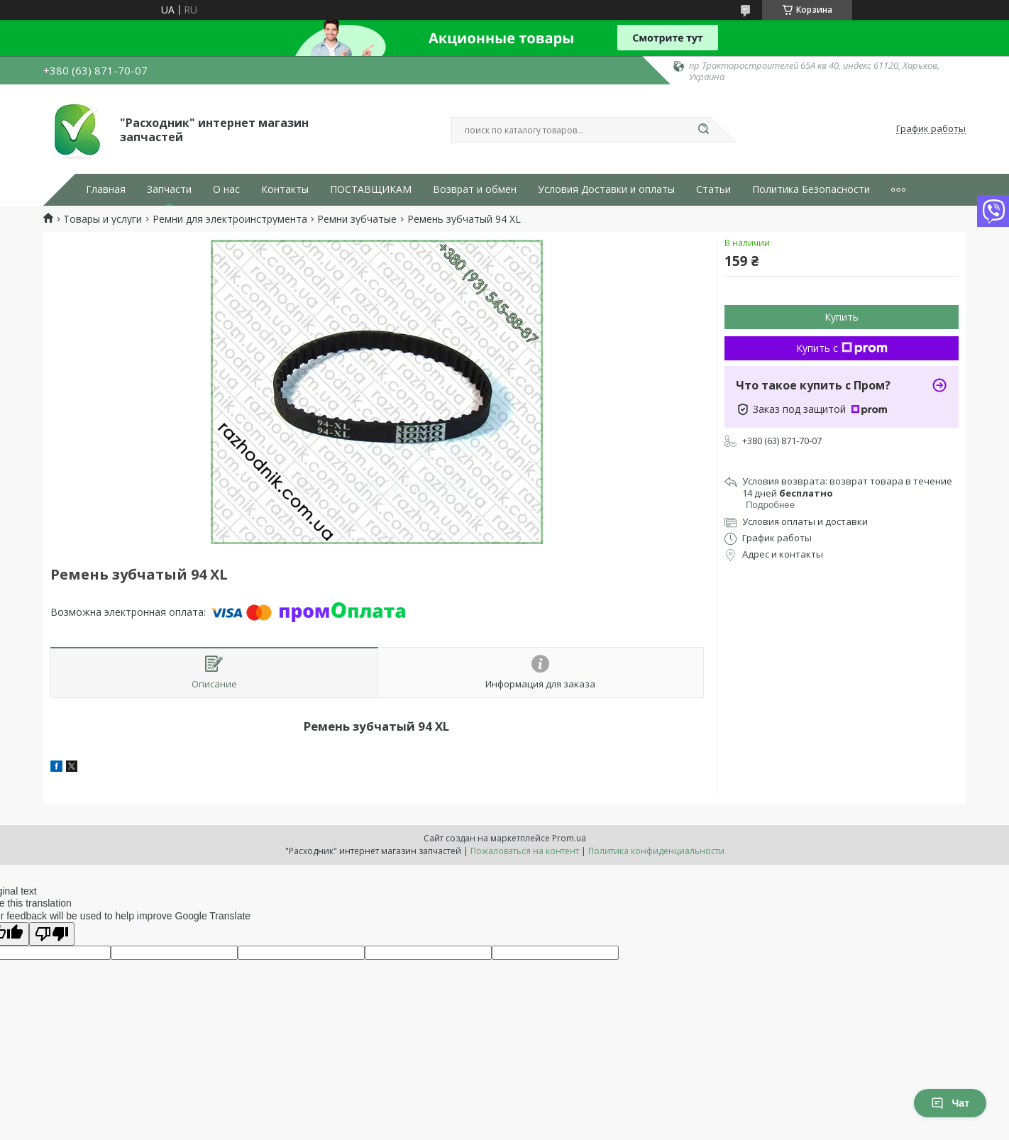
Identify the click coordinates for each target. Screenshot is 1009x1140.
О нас (226, 189)
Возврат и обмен (475, 189)
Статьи (713, 189)
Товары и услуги (102, 219)
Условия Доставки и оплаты (606, 189)
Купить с (842, 348)
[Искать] (703, 130)
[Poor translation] (52, 934)
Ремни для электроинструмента (230, 219)
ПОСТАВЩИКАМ (371, 189)
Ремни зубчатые (357, 219)
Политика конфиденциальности (656, 851)
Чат (950, 1103)
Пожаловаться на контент (524, 851)
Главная (106, 189)
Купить (842, 316)
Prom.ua (569, 838)
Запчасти (169, 189)
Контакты (285, 189)
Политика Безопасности (811, 189)
